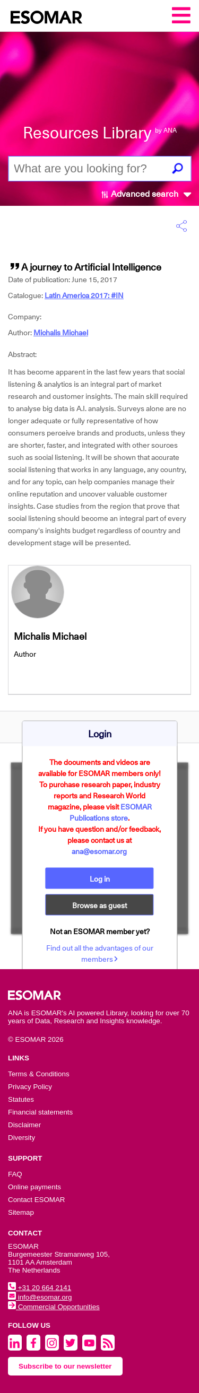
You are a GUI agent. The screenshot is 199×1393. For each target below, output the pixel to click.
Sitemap (21, 1212)
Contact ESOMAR (36, 1200)
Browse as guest (99, 905)
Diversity (21, 1138)
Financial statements (40, 1112)
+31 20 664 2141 (39, 1288)
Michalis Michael (60, 332)
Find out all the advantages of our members (99, 953)
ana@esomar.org (99, 851)
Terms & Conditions (39, 1074)
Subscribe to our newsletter (65, 1366)
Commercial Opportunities (54, 1307)
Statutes (21, 1099)
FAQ (15, 1174)
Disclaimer (24, 1125)
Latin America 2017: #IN (84, 295)
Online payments (34, 1187)
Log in (100, 878)
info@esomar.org (40, 1297)
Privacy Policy (30, 1087)
